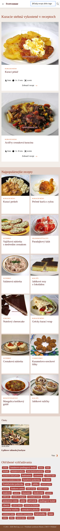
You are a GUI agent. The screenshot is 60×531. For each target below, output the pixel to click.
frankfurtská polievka (13, 484)
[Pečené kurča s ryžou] (44, 185)
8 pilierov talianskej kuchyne (13, 450)
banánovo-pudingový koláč (23, 467)
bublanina (26, 475)
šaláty (5, 518)
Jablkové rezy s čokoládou (39, 283)
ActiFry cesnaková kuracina (19, 142)
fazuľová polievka (31, 479)
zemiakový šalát (8, 514)
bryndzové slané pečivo (11, 476)
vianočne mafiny (11, 509)
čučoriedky (40, 514)
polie (23, 501)
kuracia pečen (46, 484)
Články (4, 420)
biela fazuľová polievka (35, 471)
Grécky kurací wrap (42, 321)
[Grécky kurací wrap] (44, 305)
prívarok (32, 501)
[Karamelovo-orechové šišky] (44, 345)
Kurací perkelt (10, 201)
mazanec (26, 493)
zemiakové (45, 510)
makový (7, 493)
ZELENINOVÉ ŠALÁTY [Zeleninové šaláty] (40, 238)
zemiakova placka (30, 509)
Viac (54, 455)
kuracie (5, 489)
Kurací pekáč (11, 71)
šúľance (30, 518)
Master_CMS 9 (44, 527)
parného (45, 497)
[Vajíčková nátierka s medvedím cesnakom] (15, 225)
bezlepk (5, 471)
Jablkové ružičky (40, 401)
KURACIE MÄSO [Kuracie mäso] (11, 69)
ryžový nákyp (17, 505)
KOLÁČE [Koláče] (35, 278)
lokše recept (31, 489)
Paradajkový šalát (41, 241)
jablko (36, 484)
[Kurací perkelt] (15, 185)
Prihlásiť (53, 527)
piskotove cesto (10, 501)
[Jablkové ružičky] (44, 385)
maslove (16, 493)
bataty (41, 468)
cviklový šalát (50, 476)
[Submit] (57, 3)
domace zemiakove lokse (11, 480)
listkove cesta (17, 488)
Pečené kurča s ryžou (43, 201)
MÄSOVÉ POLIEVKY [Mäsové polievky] (10, 398)
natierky (49, 493)
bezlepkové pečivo (17, 471)
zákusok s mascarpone (24, 514)
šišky (11, 518)
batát (47, 468)
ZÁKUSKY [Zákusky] (7, 318)
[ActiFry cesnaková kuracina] (30, 114)
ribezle (6, 505)
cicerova (38, 475)
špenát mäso (21, 518)
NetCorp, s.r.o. (18, 527)
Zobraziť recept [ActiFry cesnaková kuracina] (29, 156)
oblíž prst (6, 497)
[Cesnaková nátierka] (15, 345)
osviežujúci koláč (34, 497)
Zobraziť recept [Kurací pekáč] (29, 85)
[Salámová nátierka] (15, 265)
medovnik (38, 493)
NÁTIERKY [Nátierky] (7, 238)
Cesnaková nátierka (13, 361)
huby (28, 484)
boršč (48, 471)
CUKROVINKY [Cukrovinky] (37, 358)
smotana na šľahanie (32, 505)
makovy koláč (42, 489)
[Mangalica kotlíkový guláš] (15, 385)
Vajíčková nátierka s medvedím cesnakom (14, 243)
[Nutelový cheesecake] (15, 305)
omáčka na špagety (19, 497)
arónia (5, 468)
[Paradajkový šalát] (44, 225)
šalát (51, 514)
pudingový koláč (47, 501)
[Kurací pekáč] (30, 43)
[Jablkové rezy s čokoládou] (44, 265)
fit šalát (46, 479)
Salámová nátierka (12, 281)
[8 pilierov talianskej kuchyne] (15, 434)
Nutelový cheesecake (14, 321)
